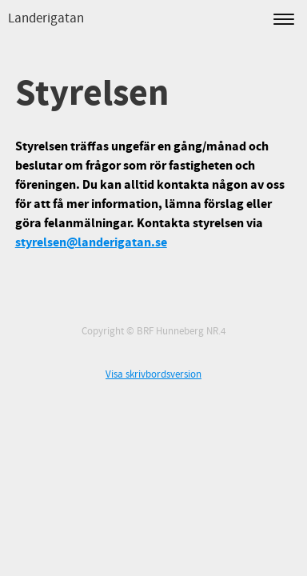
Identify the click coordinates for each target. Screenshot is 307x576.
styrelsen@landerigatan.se (91, 242)
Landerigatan (46, 18)
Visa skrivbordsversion (153, 374)
